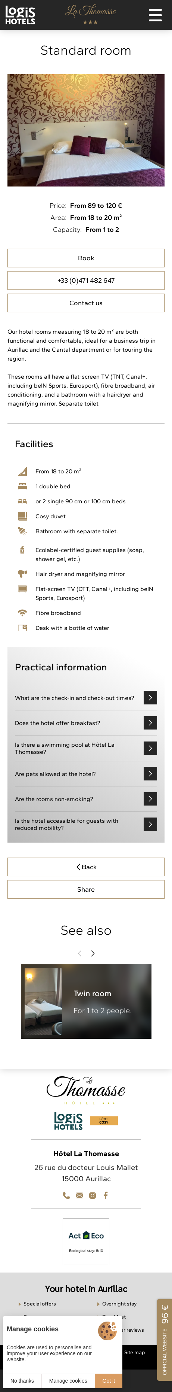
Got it (109, 1381)
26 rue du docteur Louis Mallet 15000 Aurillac (86, 1173)
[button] (79, 953)
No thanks (22, 1381)
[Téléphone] (66, 1195)
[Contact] (92, 1195)
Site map (134, 1352)
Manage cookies (68, 1381)
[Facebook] (105, 1195)
